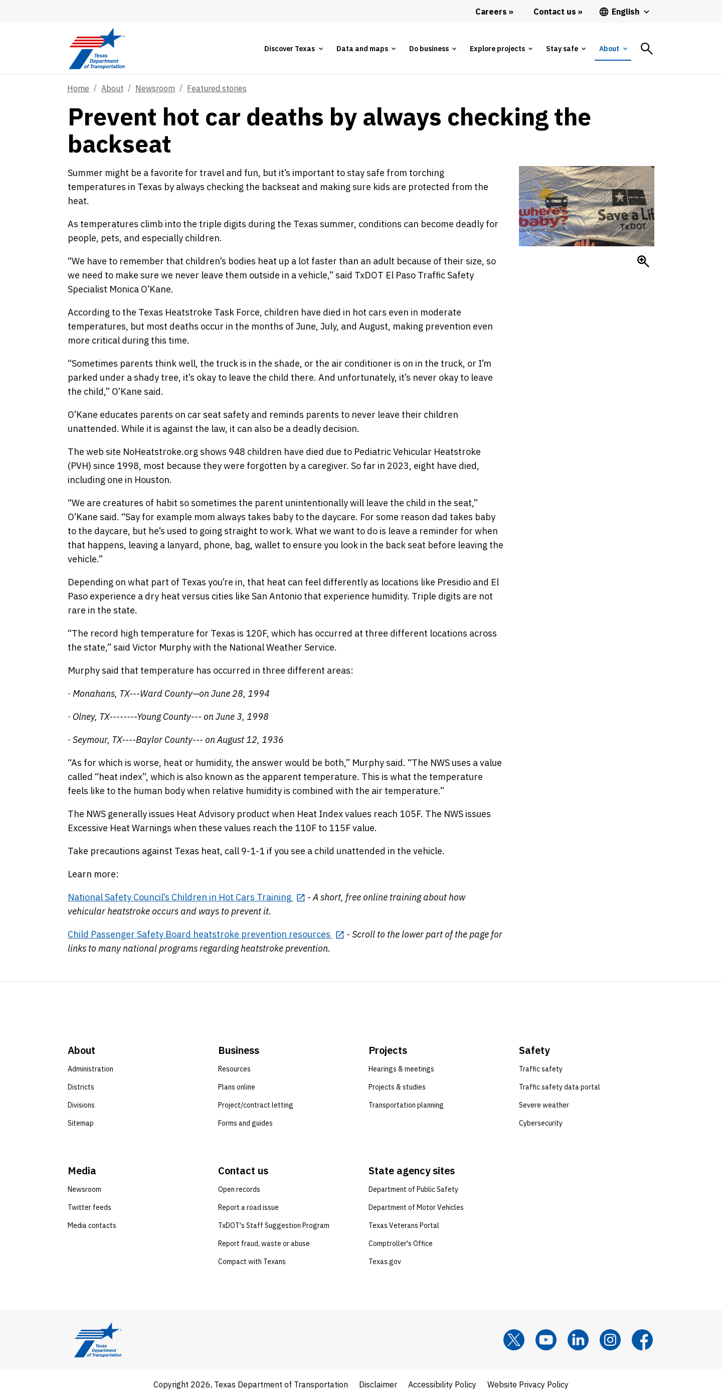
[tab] (293, 49)
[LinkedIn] (578, 1339)
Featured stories (217, 88)
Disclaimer (378, 1384)
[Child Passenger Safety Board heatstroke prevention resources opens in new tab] (206, 934)
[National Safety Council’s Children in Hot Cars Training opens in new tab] (186, 897)
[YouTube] (546, 1339)
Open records (239, 1189)
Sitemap (81, 1123)
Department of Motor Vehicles (416, 1207)
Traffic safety (541, 1068)
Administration (90, 1068)
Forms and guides (245, 1123)
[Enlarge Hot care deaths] (643, 261)
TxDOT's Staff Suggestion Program (273, 1225)
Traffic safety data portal (559, 1087)
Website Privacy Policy (528, 1384)
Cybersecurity (541, 1123)
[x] (513, 1339)
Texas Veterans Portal (404, 1225)
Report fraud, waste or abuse (264, 1243)
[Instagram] (610, 1339)
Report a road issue (248, 1207)
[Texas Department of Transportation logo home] (96, 48)
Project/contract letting (255, 1105)
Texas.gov (385, 1261)
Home (78, 88)
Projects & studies (397, 1087)
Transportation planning (406, 1105)
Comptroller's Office (401, 1243)
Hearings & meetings (401, 1068)
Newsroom (155, 88)
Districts (81, 1087)
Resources (234, 1068)
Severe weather (544, 1105)
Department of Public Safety (413, 1189)
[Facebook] (642, 1339)
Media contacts (92, 1225)
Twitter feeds (89, 1207)
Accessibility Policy (442, 1384)
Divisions (81, 1105)
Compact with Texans (252, 1261)
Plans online (236, 1087)
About (112, 88)
